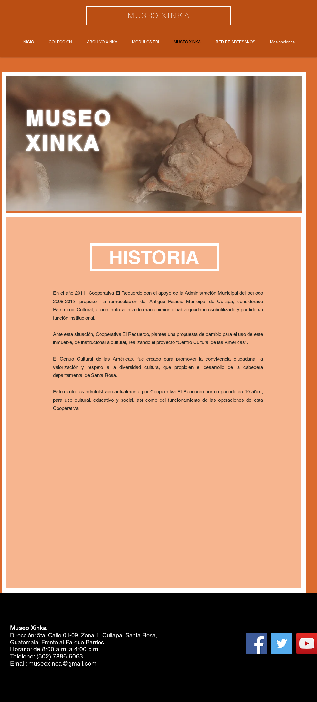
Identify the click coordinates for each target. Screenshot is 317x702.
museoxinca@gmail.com (62, 663)
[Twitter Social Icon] (281, 643)
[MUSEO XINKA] (158, 15)
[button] (154, 257)
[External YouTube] (157, 489)
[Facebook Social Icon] (256, 643)
